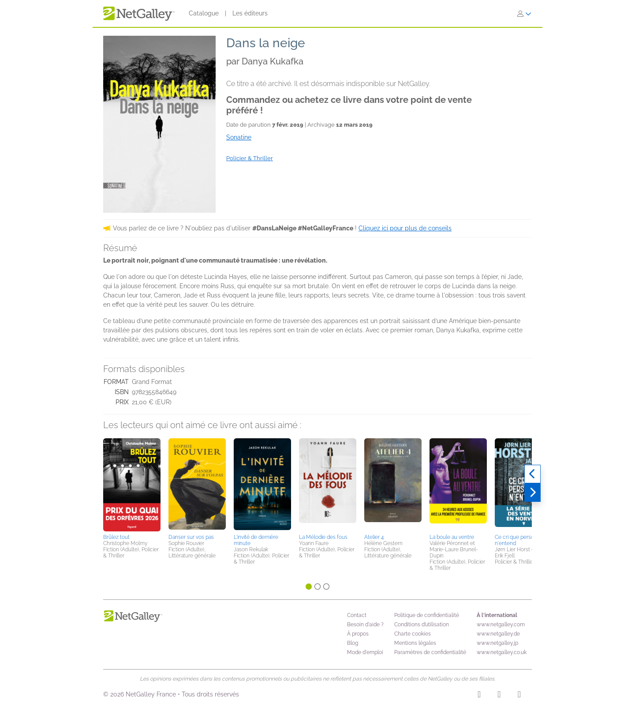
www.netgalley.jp (497, 643)
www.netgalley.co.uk (502, 652)
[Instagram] (479, 695)
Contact (356, 615)
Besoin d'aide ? (365, 624)
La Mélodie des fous (323, 537)
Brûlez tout (116, 537)
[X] (519, 695)
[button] (132, 484)
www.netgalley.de (498, 634)
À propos (358, 634)
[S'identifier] (524, 14)
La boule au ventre (452, 537)
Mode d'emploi (365, 652)
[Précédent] (532, 474)
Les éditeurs (250, 13)
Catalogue (204, 13)
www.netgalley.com (501, 624)
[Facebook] (499, 695)
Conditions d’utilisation (421, 624)
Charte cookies (412, 634)
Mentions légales (415, 643)
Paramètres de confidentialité (430, 652)
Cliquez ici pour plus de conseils (405, 228)
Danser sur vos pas (191, 537)
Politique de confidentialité (426, 615)
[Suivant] (532, 492)
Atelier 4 (374, 537)
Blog (352, 643)
